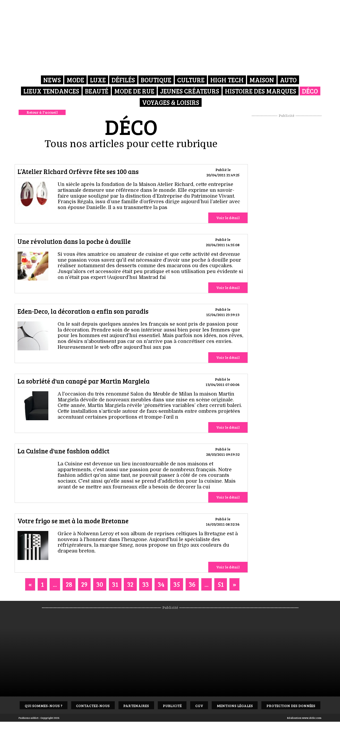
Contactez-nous (120, 705)
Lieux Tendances (51, 90)
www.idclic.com (311, 718)
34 (161, 584)
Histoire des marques (260, 90)
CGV (235, 705)
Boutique (156, 79)
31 (115, 584)
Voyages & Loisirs (170, 100)
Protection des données (171, 722)
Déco (310, 90)
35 (176, 584)
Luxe (98, 79)
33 (145, 584)
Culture (191, 79)
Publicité (205, 705)
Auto (288, 79)
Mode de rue (134, 90)
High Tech (227, 79)
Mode (75, 79)
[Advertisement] (286, 198)
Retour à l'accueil (42, 112)
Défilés (123, 79)
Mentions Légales (273, 705)
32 (130, 584)
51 (221, 584)
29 (84, 584)
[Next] (234, 584)
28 (69, 584)
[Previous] (30, 584)
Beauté (96, 90)
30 (99, 584)
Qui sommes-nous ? (68, 705)
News (52, 79)
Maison (261, 79)
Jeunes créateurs (189, 90)
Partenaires (166, 705)
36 (192, 584)
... (55, 584)
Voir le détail (228, 217)
